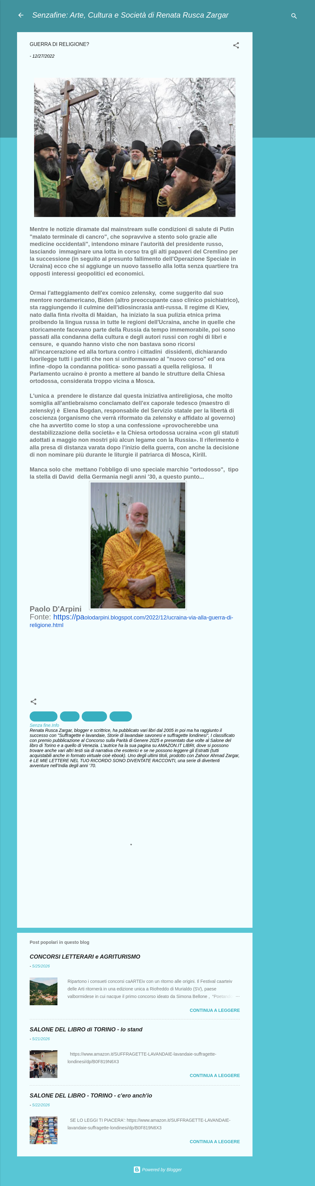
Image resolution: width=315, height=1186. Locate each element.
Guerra (70, 716)
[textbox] (135, 381)
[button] (236, 46)
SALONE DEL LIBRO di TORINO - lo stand (86, 1029)
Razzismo (94, 716)
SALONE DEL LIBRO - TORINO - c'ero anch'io (91, 1095)
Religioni (120, 716)
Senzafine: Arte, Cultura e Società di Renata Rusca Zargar (130, 15)
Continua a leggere (215, 1010)
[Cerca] (294, 17)
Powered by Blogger (157, 1169)
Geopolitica (44, 716)
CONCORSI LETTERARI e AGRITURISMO (85, 957)
